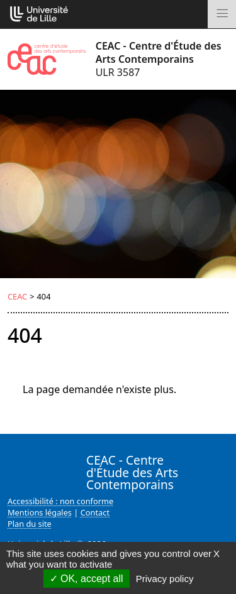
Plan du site (30, 523)
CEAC (17, 296)
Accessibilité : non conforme (60, 501)
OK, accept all (86, 578)
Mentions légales (40, 512)
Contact (95, 512)
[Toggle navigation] (222, 14)
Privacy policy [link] (165, 578)
